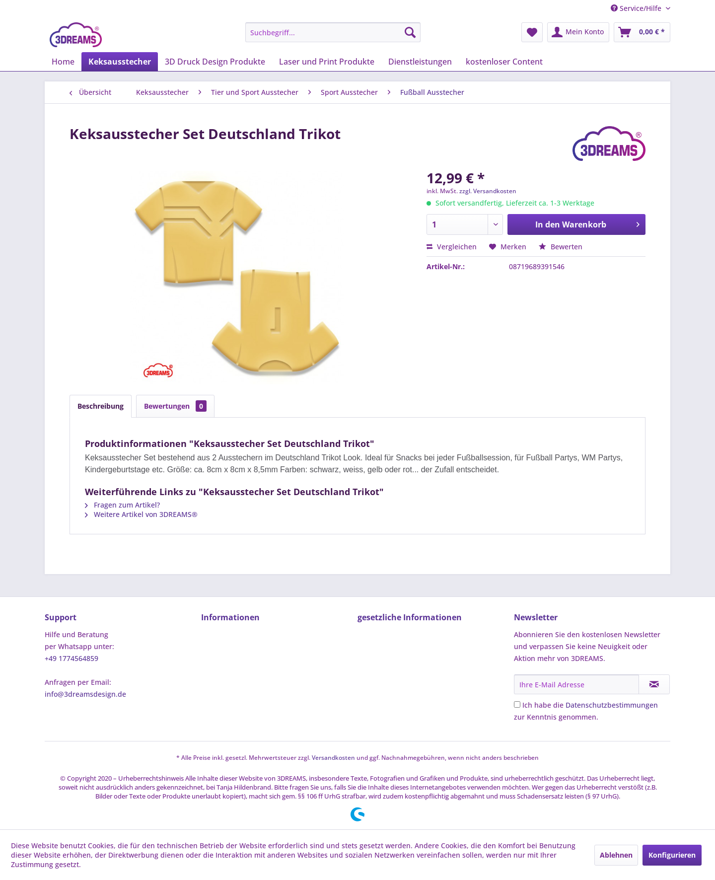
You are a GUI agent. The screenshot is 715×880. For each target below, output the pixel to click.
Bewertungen (175, 406)
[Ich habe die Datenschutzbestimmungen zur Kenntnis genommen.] (517, 704)
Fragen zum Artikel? (122, 505)
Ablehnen (616, 855)
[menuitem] (333, 32)
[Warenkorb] (642, 32)
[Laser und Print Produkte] (326, 61)
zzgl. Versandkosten (487, 191)
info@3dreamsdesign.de (85, 694)
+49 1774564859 (71, 658)
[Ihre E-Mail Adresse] (576, 684)
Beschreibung (100, 406)
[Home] (63, 61)
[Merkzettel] (532, 32)
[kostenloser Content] (504, 61)
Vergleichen (452, 246)
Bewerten (560, 246)
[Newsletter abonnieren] (654, 684)
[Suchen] (410, 32)
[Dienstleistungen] (420, 61)
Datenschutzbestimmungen (612, 705)
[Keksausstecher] (119, 61)
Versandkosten (333, 757)
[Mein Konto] (578, 32)
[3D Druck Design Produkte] (215, 61)
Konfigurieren (672, 855)
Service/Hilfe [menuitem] (637, 8)
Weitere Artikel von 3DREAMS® (141, 514)
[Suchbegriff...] (333, 32)
